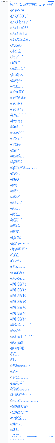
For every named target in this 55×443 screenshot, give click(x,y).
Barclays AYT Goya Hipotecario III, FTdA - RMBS (17, 347)
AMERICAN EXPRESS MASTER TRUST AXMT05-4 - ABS (18, 299)
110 (40, 5)
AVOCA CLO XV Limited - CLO (15, 196)
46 (12, 4)
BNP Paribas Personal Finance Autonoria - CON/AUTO (18, 64)
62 (29, 4)
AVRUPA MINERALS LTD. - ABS (15, 244)
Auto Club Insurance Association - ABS (16, 41)
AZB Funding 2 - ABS (14, 357)
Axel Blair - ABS (13, 258)
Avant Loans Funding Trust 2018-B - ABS (16, 103)
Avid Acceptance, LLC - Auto (15, 155)
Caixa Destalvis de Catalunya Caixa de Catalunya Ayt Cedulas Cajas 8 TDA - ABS (22, 334)
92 (19, 5)
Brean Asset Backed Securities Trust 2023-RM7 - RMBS (18, 407)
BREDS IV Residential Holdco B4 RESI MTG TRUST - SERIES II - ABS (20, 390)
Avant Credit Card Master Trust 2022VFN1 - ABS (17, 89)
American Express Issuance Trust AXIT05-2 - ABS (17, 273)
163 (20, 439)
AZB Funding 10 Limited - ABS (15, 355)
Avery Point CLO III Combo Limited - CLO (16, 137)
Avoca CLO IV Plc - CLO (14, 184)
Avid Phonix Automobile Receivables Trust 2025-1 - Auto (18, 159)
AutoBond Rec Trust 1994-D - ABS (15, 50)
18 (26, 3)
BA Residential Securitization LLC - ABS (16, 399)
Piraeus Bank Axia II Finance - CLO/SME (16, 262)
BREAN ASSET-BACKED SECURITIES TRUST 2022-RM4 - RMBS (19, 404)
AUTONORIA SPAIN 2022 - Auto (15, 70)
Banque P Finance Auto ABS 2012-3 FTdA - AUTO (17, 16)
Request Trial (51, 1)
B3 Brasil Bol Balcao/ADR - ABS (15, 388)
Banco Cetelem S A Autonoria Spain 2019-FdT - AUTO (18, 67)
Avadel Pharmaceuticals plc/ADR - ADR (16, 82)
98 (25, 5)
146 (41, 6)
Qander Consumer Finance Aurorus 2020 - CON (17, 9)
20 (28, 3)
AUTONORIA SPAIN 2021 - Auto (15, 68)
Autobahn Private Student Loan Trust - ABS (16, 46)
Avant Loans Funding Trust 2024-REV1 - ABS (17, 109)
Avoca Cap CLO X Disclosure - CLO (15, 179)
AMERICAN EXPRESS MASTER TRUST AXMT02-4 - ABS (18, 288)
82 (50, 4)
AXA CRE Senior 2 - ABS (14, 254)
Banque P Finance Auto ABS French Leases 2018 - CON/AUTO (19, 26)
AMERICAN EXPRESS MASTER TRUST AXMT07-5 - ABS (18, 311)
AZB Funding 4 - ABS (14, 359)
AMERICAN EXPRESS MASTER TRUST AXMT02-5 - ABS (18, 289)
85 (11, 5)
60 (27, 4)
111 (41, 5)
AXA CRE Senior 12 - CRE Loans (15, 253)
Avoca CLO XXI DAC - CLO (14, 200)
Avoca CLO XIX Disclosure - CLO (15, 195)
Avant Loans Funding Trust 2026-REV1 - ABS (17, 111)
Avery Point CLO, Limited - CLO (15, 138)
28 (36, 3)
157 (13, 439)
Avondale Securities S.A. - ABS (15, 242)
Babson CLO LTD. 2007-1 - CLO (15, 434)
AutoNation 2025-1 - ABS (14, 62)
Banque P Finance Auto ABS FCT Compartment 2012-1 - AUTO (19, 23)
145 (40, 6)
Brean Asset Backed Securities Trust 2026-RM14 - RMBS (18, 414)
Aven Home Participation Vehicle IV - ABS (16, 120)
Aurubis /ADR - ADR (13, 11)
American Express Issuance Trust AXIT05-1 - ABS (17, 272)
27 (35, 3)
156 (11, 439)
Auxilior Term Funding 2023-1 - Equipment (16, 78)
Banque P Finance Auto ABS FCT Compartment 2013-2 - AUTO (19, 25)
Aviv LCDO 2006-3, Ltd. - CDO (15, 175)
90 (17, 5)
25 (33, 3)
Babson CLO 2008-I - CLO (14, 422)
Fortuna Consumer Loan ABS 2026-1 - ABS (16, 80)
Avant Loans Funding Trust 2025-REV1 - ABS (17, 110)
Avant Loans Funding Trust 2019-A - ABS (16, 104)
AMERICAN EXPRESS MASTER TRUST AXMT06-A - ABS (18, 306)
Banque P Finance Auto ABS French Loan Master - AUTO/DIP (19, 28)
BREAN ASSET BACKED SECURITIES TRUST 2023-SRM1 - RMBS (19, 408)
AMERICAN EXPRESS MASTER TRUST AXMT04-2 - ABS (18, 293)
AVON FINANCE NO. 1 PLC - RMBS (15, 229)
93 (20, 5)
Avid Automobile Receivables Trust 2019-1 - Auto (17, 157)
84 (10, 5)
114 (44, 5)
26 (34, 3)
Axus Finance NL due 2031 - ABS (15, 329)
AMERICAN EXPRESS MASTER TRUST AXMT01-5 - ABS (18, 285)
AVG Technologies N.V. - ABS (15, 150)
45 (11, 4)
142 (36, 6)
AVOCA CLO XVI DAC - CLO (14, 197)
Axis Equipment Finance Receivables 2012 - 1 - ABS (18, 267)
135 (27, 6)
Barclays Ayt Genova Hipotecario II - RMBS (16, 337)
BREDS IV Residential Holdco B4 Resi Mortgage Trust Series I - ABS (20, 389)
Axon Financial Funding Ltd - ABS (15, 322)
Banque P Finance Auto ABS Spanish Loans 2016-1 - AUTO (19, 32)
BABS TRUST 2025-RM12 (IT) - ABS (15, 412)
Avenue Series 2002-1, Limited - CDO (16, 132)
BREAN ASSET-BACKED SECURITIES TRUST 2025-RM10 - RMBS (19, 410)
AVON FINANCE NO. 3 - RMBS (15, 230)
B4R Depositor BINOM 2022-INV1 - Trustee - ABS (17, 393)
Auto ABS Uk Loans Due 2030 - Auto (16, 37)
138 (31, 6)
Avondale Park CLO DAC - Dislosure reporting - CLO (18, 241)
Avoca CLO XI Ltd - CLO (14, 189)
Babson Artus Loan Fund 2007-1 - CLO (16, 418)
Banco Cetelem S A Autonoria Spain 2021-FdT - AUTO (18, 69)
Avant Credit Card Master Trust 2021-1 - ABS (17, 87)
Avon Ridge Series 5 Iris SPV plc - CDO (16, 237)
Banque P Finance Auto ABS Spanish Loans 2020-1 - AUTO (19, 34)
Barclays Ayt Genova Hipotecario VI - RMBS (17, 341)
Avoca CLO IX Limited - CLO (14, 185)
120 (51, 5)
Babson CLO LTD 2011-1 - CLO (15, 427)
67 (34, 4)
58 (25, 4)
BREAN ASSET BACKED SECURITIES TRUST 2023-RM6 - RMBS (19, 406)
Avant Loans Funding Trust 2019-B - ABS (16, 105)
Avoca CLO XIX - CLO (14, 194)
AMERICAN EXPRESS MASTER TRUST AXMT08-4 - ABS (18, 317)
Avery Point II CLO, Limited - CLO (15, 139)
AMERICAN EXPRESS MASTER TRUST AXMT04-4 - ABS (18, 295)
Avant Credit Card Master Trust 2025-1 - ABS (17, 93)
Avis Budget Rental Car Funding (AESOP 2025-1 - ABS (18, 165)
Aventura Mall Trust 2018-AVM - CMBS (16, 124)
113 (43, 5)
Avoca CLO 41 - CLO (13, 181)
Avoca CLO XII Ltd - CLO (14, 191)
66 (33, 4)
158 (14, 439)
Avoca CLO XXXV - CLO (14, 219)
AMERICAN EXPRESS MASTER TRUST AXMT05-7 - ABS (18, 302)
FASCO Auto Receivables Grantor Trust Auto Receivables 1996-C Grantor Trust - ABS (22, 43)
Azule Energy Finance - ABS (14, 371)
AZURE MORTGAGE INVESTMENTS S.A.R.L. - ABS (17, 375)
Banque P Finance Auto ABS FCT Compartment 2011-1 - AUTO (19, 22)
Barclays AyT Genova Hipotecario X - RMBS (17, 344)
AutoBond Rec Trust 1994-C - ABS (15, 49)
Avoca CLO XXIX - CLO (14, 207)
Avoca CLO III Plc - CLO (14, 183)
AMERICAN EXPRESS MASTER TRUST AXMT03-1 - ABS (18, 290)
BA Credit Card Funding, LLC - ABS (15, 395)
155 (10, 439)
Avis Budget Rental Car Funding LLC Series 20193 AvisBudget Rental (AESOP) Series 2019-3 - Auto (24, 168)
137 (30, 6)
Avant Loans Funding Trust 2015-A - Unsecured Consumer (18, 97)
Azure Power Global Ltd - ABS (15, 376)
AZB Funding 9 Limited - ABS (15, 363)
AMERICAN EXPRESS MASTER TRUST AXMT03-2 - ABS (18, 291)
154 (51, 6)
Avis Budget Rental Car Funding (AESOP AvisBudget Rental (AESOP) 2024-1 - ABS (22, 169)
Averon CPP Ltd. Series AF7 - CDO (15, 134)
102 (30, 5)
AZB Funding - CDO (13, 354)
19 (27, 3)
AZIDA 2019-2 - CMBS (14, 364)
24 (32, 3)
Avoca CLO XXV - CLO (14, 208)
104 (32, 5)
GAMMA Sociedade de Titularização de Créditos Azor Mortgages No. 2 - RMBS (21, 367)
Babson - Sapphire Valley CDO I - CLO (16, 416)
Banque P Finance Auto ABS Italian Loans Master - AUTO (18, 31)
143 (37, 6)
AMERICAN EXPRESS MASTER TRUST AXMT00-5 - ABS (18, 283)
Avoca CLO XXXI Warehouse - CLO (15, 215)
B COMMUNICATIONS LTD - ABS (15, 379)
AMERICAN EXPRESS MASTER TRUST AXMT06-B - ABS (18, 307)
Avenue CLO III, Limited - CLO (15, 128)
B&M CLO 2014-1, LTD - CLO (14, 382)
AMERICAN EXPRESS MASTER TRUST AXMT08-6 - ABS (18, 319)
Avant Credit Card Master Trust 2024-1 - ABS (17, 91)
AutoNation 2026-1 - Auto (14, 63)
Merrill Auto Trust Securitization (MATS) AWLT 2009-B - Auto (19, 248)
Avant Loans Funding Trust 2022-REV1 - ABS (17, 107)
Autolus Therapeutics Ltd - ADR (15, 60)
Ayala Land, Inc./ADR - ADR (14, 332)
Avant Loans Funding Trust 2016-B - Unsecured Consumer (18, 99)
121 (10, 6)
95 (22, 5)
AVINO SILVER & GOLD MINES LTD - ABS (16, 160)
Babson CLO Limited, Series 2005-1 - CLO (16, 424)
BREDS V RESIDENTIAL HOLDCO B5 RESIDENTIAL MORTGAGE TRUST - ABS (21, 394)
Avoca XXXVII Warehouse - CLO (15, 226)
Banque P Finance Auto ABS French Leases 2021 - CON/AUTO (19, 27)
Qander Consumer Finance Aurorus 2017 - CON (17, 8)
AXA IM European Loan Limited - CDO (16, 256)
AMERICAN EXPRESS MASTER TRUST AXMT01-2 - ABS (18, 284)
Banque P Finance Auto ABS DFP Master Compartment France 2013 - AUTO (21, 20)
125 (15, 6)
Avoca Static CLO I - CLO (14, 223)
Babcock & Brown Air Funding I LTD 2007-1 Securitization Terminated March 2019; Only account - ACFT (25, 401)
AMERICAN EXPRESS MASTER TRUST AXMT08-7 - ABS (18, 320)
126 (16, 6)
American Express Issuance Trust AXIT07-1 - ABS (17, 274)
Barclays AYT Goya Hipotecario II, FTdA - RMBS (17, 346)
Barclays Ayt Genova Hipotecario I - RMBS (16, 336)
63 (30, 4)
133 (25, 6)
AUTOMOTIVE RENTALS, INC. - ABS (15, 61)
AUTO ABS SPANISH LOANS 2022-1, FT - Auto (17, 35)
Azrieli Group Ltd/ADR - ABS (14, 369)
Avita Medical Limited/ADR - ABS (15, 171)
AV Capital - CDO (13, 81)
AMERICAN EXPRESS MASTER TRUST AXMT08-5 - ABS (18, 318)
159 (15, 439)
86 (12, 5)
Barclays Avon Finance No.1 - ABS (15, 232)
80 (48, 4)
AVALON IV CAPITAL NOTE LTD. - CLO (16, 85)
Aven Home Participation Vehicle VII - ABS (16, 122)
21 (29, 3)
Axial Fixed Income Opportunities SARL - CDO (17, 264)
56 (23, 4)
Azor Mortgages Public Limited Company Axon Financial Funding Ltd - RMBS (21, 323)
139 (32, 6)
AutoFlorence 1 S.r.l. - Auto (14, 56)
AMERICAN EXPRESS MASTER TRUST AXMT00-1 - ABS (18, 280)
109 (39, 5)
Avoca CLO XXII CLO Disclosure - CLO (16, 203)
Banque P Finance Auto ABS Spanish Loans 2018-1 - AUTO (19, 33)
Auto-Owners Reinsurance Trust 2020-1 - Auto (17, 75)
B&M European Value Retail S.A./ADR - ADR (16, 383)
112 (42, 5)
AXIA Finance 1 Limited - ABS (15, 259)
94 (21, 5)
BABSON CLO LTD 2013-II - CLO (15, 430)
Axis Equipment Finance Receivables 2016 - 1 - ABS (18, 270)
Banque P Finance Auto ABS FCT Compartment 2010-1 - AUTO (19, 21)
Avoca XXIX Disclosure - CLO (15, 224)
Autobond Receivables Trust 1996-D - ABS (16, 52)
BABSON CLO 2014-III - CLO (14, 423)
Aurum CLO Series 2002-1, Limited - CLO (16, 12)
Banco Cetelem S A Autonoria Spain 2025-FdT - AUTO (18, 72)
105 (34, 5)
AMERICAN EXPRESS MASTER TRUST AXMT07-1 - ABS (18, 308)
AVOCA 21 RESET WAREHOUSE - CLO (16, 178)
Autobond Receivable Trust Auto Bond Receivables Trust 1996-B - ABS (20, 40)
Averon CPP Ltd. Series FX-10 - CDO (16, 136)
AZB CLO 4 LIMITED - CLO (14, 352)
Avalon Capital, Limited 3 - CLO (15, 84)
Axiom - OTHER (13, 265)
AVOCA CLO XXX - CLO (14, 213)
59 (26, 4)
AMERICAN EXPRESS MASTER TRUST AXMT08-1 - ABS (18, 315)
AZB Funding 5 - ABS (14, 360)
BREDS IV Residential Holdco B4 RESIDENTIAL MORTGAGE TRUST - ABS (20, 392)
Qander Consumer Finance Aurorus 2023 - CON (17, 10)
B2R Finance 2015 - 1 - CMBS (15, 384)
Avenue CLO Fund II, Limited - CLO (15, 126)
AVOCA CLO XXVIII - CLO (14, 212)
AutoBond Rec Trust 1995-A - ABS (15, 51)
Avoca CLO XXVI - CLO (14, 210)
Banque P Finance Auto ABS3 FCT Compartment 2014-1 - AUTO (19, 39)
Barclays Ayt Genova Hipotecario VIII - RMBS (17, 343)
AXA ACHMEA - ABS (13, 250)
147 (42, 6)
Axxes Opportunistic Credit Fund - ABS (16, 330)
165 (23, 439)
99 (26, 5)
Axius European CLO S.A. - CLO (15, 277)
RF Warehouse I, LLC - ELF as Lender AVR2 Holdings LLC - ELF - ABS (20, 243)
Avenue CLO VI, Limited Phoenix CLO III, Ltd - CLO (17, 130)
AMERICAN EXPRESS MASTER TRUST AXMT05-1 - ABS (18, 297)
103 (31, 5)
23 (31, 3)
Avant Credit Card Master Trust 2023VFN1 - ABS (17, 90)
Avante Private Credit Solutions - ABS (16, 116)
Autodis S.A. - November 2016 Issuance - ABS (17, 55)
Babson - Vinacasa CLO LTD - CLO (15, 417)
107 (36, 5)
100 (27, 5)
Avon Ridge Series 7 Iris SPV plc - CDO (16, 239)
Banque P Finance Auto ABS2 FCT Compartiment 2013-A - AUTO (19, 38)
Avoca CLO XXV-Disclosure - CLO (15, 209)
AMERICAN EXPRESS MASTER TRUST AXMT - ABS (18, 279)
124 (14, 6)
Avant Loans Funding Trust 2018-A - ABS (16, 102)
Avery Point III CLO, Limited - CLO (15, 140)
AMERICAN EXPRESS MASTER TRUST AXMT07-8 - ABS (18, 314)
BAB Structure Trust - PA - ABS (15, 400)
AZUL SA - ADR (13, 370)
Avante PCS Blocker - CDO (14, 114)
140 (34, 6)
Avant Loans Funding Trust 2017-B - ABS (16, 101)
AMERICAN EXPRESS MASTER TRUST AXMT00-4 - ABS (18, 282)
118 (49, 5)
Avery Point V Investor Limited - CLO (16, 144)
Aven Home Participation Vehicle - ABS (16, 119)
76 (44, 4)
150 (46, 6)
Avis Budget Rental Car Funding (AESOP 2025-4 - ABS (18, 167)
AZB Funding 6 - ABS (14, 361)
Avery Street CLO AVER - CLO (15, 133)
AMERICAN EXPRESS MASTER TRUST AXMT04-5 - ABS (18, 296)
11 (20, 3)
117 (48, 5)
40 (49, 3)
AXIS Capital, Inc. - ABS (14, 266)
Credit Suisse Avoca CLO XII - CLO (15, 192)
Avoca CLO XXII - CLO (14, 202)
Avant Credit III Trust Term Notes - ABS (16, 95)
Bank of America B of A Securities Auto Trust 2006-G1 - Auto (19, 381)
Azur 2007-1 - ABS (13, 372)
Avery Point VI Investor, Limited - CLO (16, 146)
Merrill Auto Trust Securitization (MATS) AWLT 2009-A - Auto (19, 247)
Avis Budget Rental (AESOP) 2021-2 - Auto (16, 163)
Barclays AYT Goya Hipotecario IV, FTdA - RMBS (17, 348)
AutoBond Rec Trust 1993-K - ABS (15, 47)
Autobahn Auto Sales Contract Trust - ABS (16, 45)
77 (45, 4)
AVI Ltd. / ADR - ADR (13, 151)
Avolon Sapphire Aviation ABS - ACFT (16, 227)
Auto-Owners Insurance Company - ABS (16, 74)
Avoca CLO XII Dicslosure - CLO (15, 190)
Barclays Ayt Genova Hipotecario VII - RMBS (17, 342)
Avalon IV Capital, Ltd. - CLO (14, 86)
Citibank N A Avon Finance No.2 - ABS (16, 233)
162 (19, 439)
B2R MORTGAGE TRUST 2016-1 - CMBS (16, 387)
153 (50, 6)
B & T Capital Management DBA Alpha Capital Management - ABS (19, 378)
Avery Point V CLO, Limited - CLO (15, 143)
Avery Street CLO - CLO (14, 148)
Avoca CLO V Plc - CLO (14, 186)
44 (10, 4)
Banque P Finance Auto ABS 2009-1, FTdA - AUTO (17, 15)
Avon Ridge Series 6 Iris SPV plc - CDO (16, 238)
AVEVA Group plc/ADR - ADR (15, 149)
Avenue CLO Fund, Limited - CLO (15, 127)
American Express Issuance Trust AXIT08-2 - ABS (17, 276)
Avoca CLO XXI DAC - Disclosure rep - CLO (17, 201)
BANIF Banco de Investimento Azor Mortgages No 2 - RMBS (19, 366)
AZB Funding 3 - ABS (14, 358)
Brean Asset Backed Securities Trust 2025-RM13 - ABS (18, 413)
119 (50, 5)
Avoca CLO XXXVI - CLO (14, 220)
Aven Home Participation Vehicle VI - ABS (16, 121)
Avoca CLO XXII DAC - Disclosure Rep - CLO (17, 204)
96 (23, 5)
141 (35, 6)
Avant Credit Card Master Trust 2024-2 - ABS (17, 92)
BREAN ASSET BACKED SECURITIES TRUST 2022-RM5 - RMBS (19, 405)
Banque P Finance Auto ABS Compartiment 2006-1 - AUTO (19, 17)
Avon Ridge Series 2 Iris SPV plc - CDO (16, 235)
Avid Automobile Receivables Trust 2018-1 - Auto (17, 156)
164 (21, 439)
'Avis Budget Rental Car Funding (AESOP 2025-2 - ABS (18, 166)
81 (49, 4)
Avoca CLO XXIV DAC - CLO (14, 206)
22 (30, 3)
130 (21, 6)
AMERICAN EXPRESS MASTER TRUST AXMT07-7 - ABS (18, 313)
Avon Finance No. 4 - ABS (14, 231)
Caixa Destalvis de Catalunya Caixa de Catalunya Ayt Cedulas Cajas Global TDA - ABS (22, 335)
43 (52, 3)
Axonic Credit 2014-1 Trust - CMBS (15, 324)
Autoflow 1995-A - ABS (14, 57)
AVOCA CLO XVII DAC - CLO (14, 198)
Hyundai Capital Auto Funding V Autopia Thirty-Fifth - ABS (18, 76)
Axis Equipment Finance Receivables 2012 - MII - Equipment (19, 268)
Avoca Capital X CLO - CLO (14, 180)
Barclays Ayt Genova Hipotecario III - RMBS (16, 338)
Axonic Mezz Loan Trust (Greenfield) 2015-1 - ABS (17, 325)
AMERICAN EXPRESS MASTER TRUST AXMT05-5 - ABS (18, 300)
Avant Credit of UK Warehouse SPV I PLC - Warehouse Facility (19, 96)
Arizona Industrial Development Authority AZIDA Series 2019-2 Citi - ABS (20, 365)
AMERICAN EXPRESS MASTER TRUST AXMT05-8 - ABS (18, 303)
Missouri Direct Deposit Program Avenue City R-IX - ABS (18, 125)
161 (18, 439)
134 (26, 6)
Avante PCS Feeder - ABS (14, 115)
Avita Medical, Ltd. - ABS (14, 172)
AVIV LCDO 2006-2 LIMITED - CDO (15, 174)
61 (28, 4)
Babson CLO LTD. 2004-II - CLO (15, 433)
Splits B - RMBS (13, 377)
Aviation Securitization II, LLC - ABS (15, 154)
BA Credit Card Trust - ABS (14, 396)
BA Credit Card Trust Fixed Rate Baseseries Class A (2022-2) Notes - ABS (21, 398)
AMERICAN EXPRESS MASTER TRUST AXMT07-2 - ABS (18, 309)
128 (19, 6)
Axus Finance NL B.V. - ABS (14, 328)
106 (35, 5)
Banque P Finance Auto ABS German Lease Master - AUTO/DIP (19, 29)
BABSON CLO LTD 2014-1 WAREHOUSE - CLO (17, 431)
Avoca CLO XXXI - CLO (14, 214)
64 (31, 4)
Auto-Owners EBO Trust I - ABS (15, 73)
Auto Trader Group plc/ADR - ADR (15, 44)
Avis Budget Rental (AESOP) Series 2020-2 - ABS (17, 162)
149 (45, 6)
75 (43, 4)
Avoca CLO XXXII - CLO (14, 216)
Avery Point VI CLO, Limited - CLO (15, 145)
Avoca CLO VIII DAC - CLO (14, 188)
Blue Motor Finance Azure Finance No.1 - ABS (17, 373)
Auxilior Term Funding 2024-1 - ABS (15, 79)
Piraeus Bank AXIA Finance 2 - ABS (15, 260)
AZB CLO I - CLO (13, 353)
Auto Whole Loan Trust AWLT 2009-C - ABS (17, 249)
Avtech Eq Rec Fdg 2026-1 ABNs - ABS (16, 245)
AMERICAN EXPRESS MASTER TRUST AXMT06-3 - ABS (18, 305)
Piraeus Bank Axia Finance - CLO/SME (16, 261)
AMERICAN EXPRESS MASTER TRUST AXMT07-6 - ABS (18, 312)
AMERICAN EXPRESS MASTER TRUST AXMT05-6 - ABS (18, 301)
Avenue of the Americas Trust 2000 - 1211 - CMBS (17, 131)
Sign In (46, 1)
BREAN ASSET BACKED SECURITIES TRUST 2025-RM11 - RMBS (19, 411)
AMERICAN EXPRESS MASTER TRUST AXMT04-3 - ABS (18, 294)
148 (44, 6)
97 (24, 5)
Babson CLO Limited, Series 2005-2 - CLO (16, 425)
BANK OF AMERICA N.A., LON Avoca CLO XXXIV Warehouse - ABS (20, 218)
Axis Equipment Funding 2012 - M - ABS (16, 271)
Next (24, 439)
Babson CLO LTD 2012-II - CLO (15, 429)
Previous (11, 3)
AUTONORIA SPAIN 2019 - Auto (15, 66)
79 (47, 4)
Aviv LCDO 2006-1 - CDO (14, 173)
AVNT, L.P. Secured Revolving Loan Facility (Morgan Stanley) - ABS (20, 177)
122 (11, 6)
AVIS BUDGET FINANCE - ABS (15, 161)
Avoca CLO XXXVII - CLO (14, 221)
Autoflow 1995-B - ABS (14, 58)
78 (46, 4)
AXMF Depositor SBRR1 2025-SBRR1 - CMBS (17, 278)
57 (24, 4)
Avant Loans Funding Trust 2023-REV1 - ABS (17, 108)
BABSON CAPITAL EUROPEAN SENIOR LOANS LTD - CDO (18, 419)
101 (29, 5)
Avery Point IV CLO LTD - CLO (15, 142)
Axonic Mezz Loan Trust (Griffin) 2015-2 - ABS (17, 326)
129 (20, 6)
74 (42, 4)
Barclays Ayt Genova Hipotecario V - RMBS (16, 340)
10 (19, 3)
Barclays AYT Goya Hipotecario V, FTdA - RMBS (17, 349)
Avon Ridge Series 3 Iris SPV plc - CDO (16, 236)
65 (32, 4)
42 (51, 3)
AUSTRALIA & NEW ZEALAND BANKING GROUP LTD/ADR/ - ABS (19, 14)
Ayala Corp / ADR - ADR (14, 331)
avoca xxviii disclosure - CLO (15, 225)
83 (51, 4)
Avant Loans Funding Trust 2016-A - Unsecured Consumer (18, 98)
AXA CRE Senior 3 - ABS (14, 255)
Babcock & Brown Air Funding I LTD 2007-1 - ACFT (17, 402)
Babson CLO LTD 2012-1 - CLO (15, 428)
